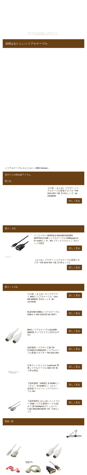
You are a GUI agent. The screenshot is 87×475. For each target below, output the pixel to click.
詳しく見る (74, 200)
